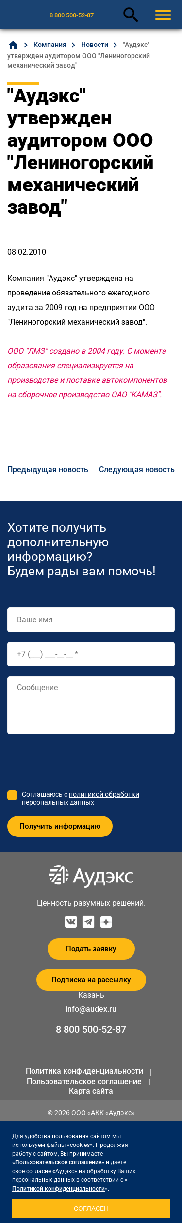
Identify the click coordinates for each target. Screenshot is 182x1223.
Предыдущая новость (47, 469)
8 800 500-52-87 (72, 15)
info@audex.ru (91, 1009)
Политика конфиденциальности (84, 1071)
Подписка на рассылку (91, 979)
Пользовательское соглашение (84, 1081)
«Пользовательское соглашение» (58, 1162)
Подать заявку (91, 948)
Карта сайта (91, 1091)
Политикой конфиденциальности (58, 1188)
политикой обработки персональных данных (80, 798)
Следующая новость (137, 469)
